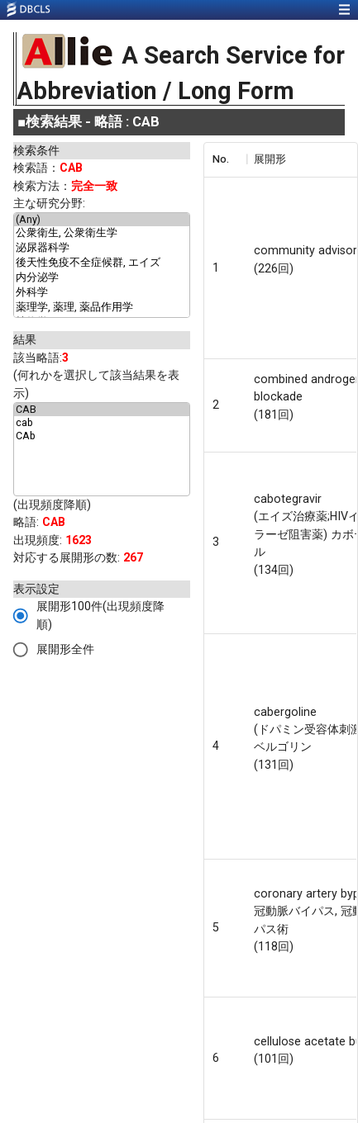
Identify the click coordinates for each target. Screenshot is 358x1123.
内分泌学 (101, 278)
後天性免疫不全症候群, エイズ (101, 263)
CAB (101, 409)
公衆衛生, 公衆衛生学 (101, 233)
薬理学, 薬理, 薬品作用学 (101, 308)
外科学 (101, 293)
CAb (101, 436)
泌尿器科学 (101, 248)
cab (101, 422)
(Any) (101, 219)
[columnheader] (225, 159)
